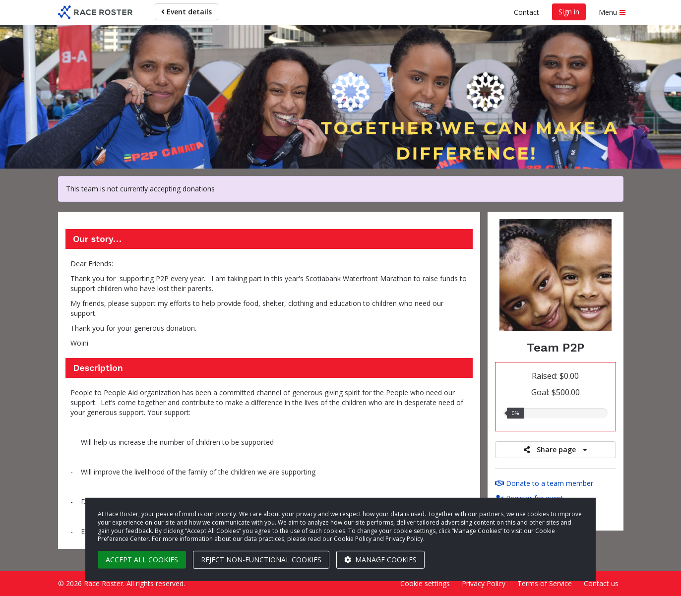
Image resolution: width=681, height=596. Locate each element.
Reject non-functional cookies (261, 559)
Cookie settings (425, 583)
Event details (186, 11)
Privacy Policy (483, 583)
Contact (526, 12)
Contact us (601, 583)
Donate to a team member (544, 483)
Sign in (568, 11)
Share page (555, 449)
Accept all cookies (142, 559)
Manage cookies (380, 559)
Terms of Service (544, 583)
